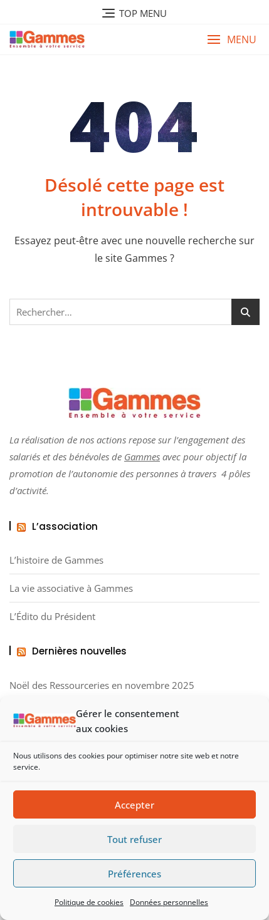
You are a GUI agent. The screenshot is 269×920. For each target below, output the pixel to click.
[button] (231, 40)
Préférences (134, 873)
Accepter (134, 805)
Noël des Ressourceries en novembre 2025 (101, 685)
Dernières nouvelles (79, 651)
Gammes (142, 456)
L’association (65, 526)
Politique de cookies (89, 902)
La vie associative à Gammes (71, 588)
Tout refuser (134, 839)
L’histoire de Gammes (56, 560)
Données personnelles (169, 902)
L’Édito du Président (52, 617)
